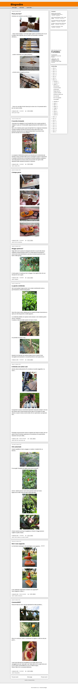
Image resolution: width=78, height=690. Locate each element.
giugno (55, 106)
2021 (54, 76)
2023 (54, 73)
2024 (54, 71)
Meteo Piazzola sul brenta (56, 50)
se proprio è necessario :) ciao (57, 26)
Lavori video (29, 7)
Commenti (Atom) (31, 680)
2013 (54, 125)
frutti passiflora (17, 672)
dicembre (55, 81)
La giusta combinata (18, 286)
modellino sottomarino (18, 595)
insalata (18, 537)
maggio (55, 108)
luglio (55, 104)
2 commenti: (21, 164)
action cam (16, 440)
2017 (54, 118)
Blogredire (17, 4)
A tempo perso (16, 172)
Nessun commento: (22, 438)
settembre (56, 101)
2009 (54, 131)
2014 (54, 123)
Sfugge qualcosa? (17, 248)
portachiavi (20, 242)
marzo (55, 111)
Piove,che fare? (17, 14)
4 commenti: (21, 359)
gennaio (55, 114)
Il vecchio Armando (18, 121)
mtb (24, 440)
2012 (54, 126)
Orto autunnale (16, 447)
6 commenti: (21, 240)
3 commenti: (21, 277)
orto (21, 537)
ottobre (55, 84)
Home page (14, 7)
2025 (54, 69)
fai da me (16, 242)
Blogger (45, 687)
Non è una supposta (18, 543)
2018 (54, 116)
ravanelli (26, 537)
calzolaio (16, 165)
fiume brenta (21, 440)
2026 (54, 68)
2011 (54, 128)
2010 (54, 130)
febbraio (55, 113)
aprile (55, 109)
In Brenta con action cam (20, 366)
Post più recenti (15, 677)
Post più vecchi (44, 677)
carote (16, 537)
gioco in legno (17, 112)
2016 (54, 120)
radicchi (23, 537)
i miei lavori (21, 7)
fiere (19, 165)
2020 (54, 78)
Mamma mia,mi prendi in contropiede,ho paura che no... (57, 14)
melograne (16, 279)
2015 (54, 121)
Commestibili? (16, 602)
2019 (54, 79)
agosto (55, 103)
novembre (56, 82)
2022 (54, 74)
